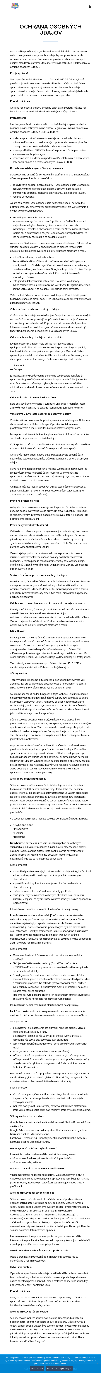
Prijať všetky (37, 1368)
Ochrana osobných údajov (59, 1368)
